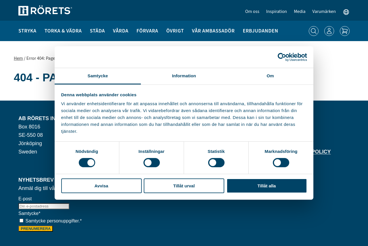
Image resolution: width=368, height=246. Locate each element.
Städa (97, 31)
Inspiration (276, 11)
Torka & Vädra (63, 31)
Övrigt (175, 31)
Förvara (147, 31)
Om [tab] (270, 75)
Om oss (252, 11)
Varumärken (324, 11)
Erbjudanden (260, 31)
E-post (25, 198)
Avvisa (101, 185)
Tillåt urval (184, 185)
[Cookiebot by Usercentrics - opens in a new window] (282, 57)
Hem (18, 58)
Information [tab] (184, 75)
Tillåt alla (267, 185)
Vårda (121, 31)
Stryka (27, 31)
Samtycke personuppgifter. (53, 220)
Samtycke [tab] (98, 75)
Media (299, 11)
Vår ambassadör (213, 31)
